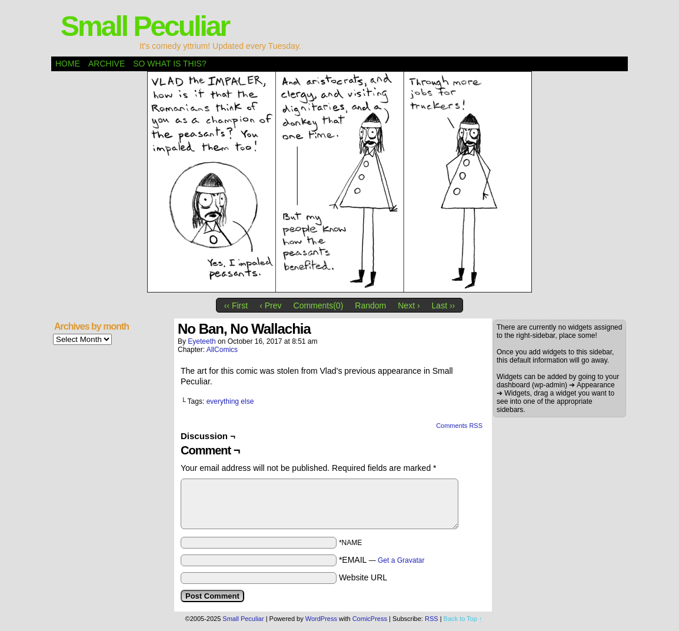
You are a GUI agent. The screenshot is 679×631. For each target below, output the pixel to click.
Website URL (363, 577)
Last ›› (443, 305)
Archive (106, 63)
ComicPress (369, 618)
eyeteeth (201, 341)
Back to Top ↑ (463, 618)
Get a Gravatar (401, 560)
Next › (409, 305)
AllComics (222, 350)
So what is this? (169, 63)
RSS (431, 618)
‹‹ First (236, 305)
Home (67, 63)
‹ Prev (270, 305)
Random (370, 305)
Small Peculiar (145, 26)
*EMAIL (382, 559)
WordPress (321, 618)
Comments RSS (459, 425)
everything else (230, 401)
